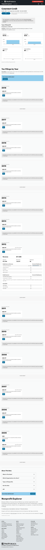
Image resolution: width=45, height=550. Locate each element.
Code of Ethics (19, 537)
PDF (3, 95)
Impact (17, 531)
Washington (15, 3)
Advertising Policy (20, 538)
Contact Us (5, 79)
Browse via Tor (34, 531)
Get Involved (4, 534)
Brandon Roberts (24, 508)
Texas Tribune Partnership (7, 525)
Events (3, 538)
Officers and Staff (19, 525)
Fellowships (22, 527)
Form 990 (4, 71)
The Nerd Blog (4, 536)
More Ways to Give (34, 534)
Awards (17, 532)
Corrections (18, 534)
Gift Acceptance (19, 539)
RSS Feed (33, 525)
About (17, 522)
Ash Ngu (17, 508)
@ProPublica (4, 537)
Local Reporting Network (7, 523)
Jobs (17, 527)
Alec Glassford (12, 508)
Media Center (19, 528)
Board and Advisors (20, 523)
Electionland (4, 526)
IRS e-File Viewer (14, 513)
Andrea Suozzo (6, 508)
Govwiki (41, 513)
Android (35, 523)
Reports (17, 530)
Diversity (18, 526)
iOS (31, 523)
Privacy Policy (19, 541)
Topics (3, 529)
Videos (3, 532)
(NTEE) (13, 29)
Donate (32, 533)
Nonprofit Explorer (7, 4)
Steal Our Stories (34, 529)
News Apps (4, 533)
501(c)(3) (10, 26)
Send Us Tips (33, 528)
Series (3, 531)
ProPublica (4, 522)
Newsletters (33, 522)
